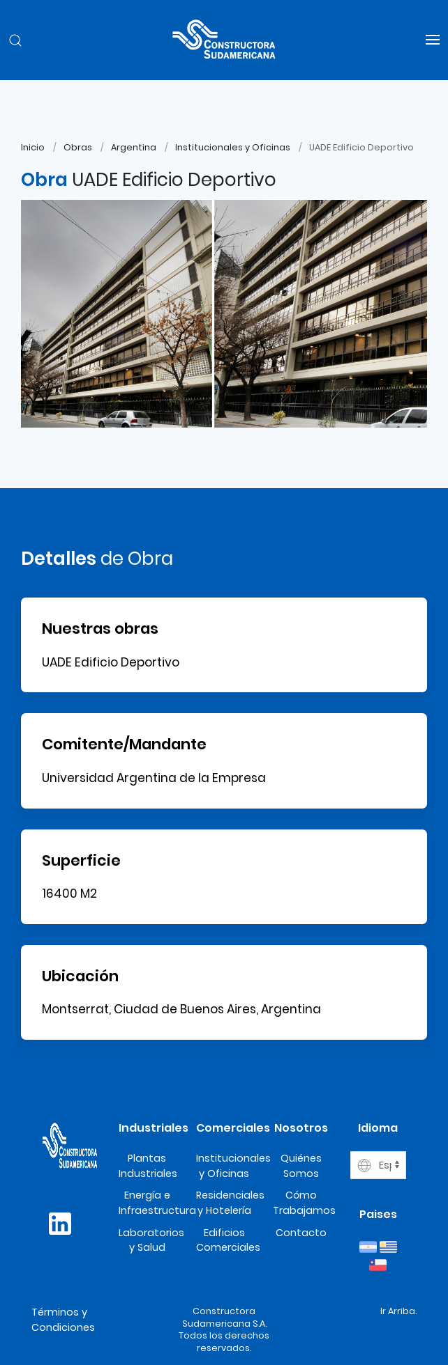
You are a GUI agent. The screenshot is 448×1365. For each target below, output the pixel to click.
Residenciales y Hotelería (230, 1202)
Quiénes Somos (301, 1165)
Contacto (301, 1233)
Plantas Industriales (148, 1165)
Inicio (33, 147)
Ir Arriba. (398, 1311)
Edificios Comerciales (228, 1240)
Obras (78, 147)
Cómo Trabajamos (304, 1202)
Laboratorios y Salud (151, 1240)
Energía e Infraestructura (157, 1202)
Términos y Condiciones (63, 1319)
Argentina (133, 147)
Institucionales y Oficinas (232, 147)
